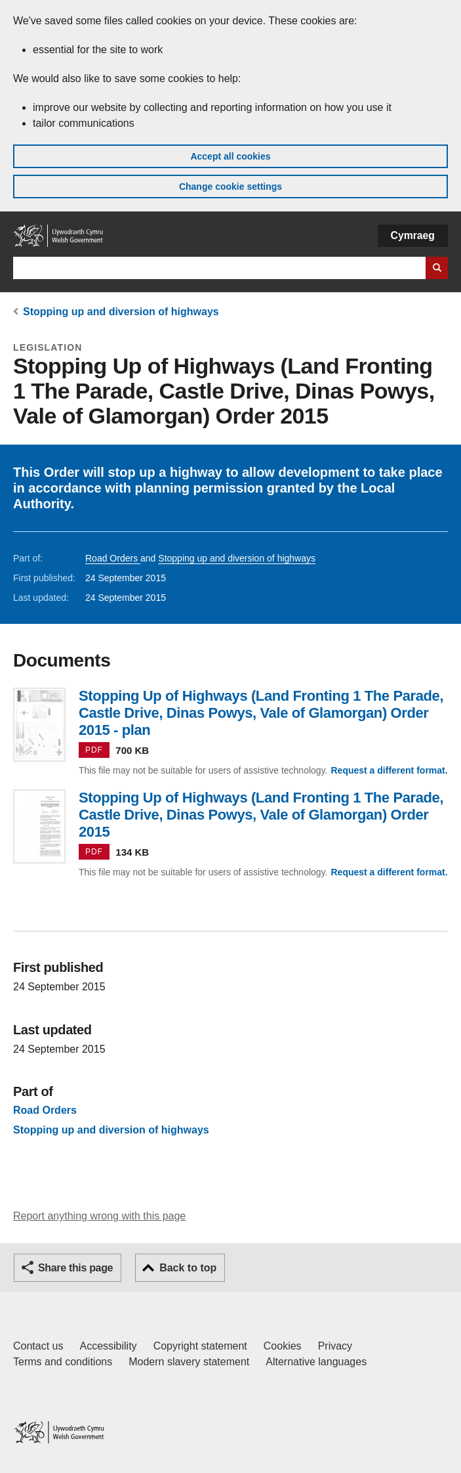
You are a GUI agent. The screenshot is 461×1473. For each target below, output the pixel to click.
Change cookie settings (230, 186)
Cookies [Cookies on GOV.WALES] (283, 1346)
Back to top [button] (187, 1267)
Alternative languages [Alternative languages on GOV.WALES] (316, 1361)
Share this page (75, 1267)
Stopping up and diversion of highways (121, 311)
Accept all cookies (230, 156)
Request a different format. (389, 770)
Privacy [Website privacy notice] (335, 1346)
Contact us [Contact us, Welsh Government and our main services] (38, 1346)
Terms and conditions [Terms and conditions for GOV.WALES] (62, 1361)
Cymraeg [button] (413, 235)
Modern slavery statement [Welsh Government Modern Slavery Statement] (189, 1361)
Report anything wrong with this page (99, 1215)
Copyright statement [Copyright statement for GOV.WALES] (200, 1346)
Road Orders (112, 558)
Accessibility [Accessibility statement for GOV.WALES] (107, 1346)
